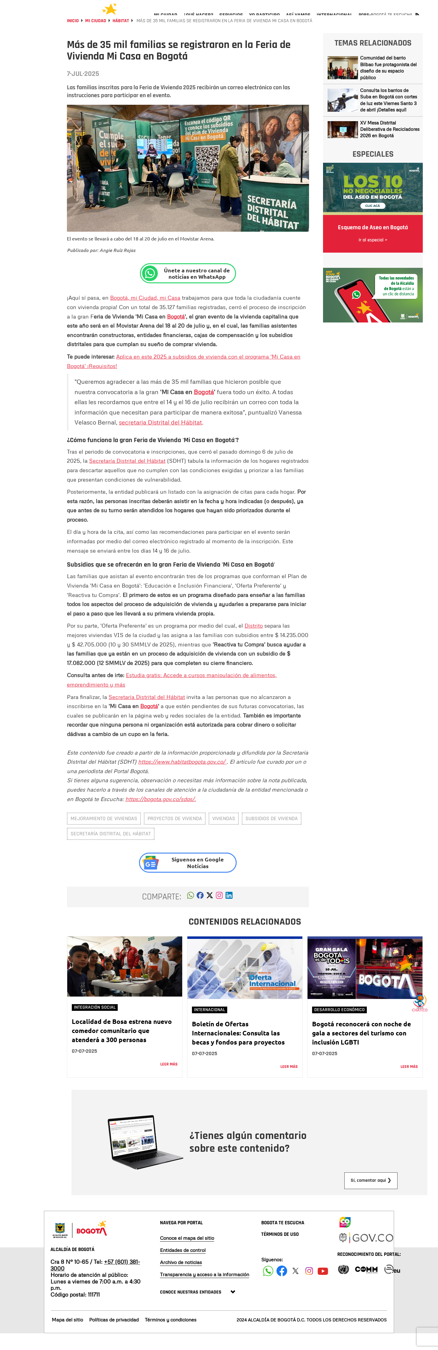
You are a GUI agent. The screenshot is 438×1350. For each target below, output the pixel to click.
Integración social (95, 1024)
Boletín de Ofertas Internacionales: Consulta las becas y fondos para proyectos (238, 1049)
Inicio (73, 37)
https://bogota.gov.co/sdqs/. (160, 815)
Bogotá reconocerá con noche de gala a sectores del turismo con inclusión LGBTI (361, 1049)
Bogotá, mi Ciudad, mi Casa (145, 314)
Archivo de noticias (181, 1279)
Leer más (169, 1080)
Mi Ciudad (95, 37)
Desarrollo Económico (339, 1026)
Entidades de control (183, 1266)
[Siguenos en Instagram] (309, 1287)
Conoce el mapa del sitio (187, 1254)
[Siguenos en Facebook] (268, 1287)
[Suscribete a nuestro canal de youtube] (323, 1287)
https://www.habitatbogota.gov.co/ (182, 778)
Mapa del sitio (67, 1336)
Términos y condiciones (170, 1336)
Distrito (254, 642)
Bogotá (176, 332)
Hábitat (121, 37)
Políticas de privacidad (114, 1336)
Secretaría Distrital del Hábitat (127, 477)
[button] (190, 913)
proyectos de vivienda (175, 834)
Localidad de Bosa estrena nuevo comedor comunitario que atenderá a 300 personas (122, 1047)
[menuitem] (165, 20)
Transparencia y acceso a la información (204, 1291)
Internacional (209, 1026)
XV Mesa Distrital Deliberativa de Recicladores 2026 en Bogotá (389, 145)
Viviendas (223, 834)
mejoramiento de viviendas (104, 834)
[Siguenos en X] (295, 1287)
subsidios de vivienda (271, 834)
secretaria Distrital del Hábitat (160, 438)
